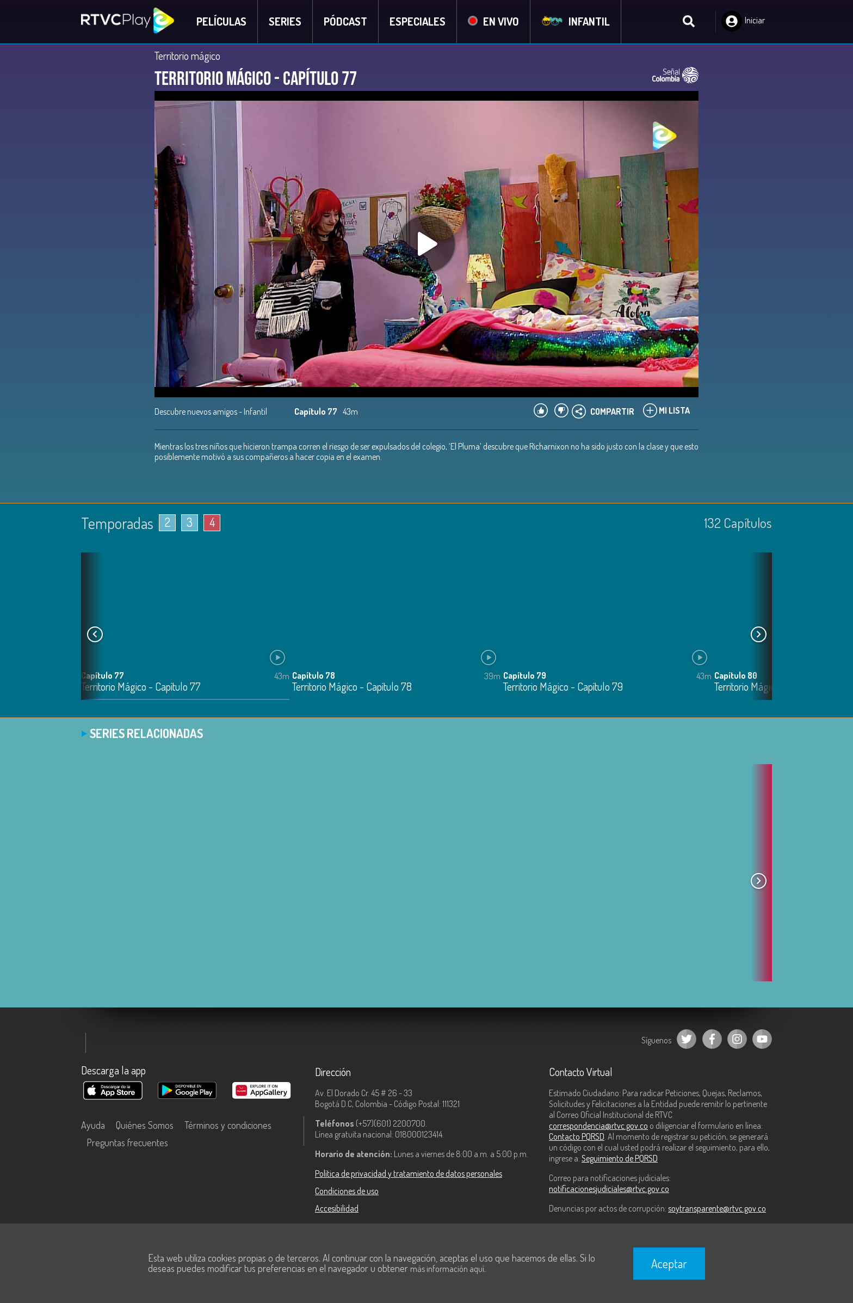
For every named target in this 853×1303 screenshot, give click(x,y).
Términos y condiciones (227, 1125)
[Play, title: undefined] (426, 243)
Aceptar (669, 1263)
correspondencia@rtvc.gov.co (598, 1125)
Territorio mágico (187, 55)
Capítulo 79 (524, 674)
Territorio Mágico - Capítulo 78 (352, 686)
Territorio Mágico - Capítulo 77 (141, 686)
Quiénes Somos (145, 1125)
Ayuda (93, 1125)
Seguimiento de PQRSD (620, 1158)
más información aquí (447, 1268)
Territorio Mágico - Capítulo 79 (563, 686)
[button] (758, 634)
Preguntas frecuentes (127, 1142)
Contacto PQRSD (576, 1136)
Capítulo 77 (102, 674)
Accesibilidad (336, 1208)
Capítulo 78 (313, 674)
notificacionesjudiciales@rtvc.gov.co (609, 1188)
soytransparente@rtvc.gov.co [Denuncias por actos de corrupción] (717, 1208)
